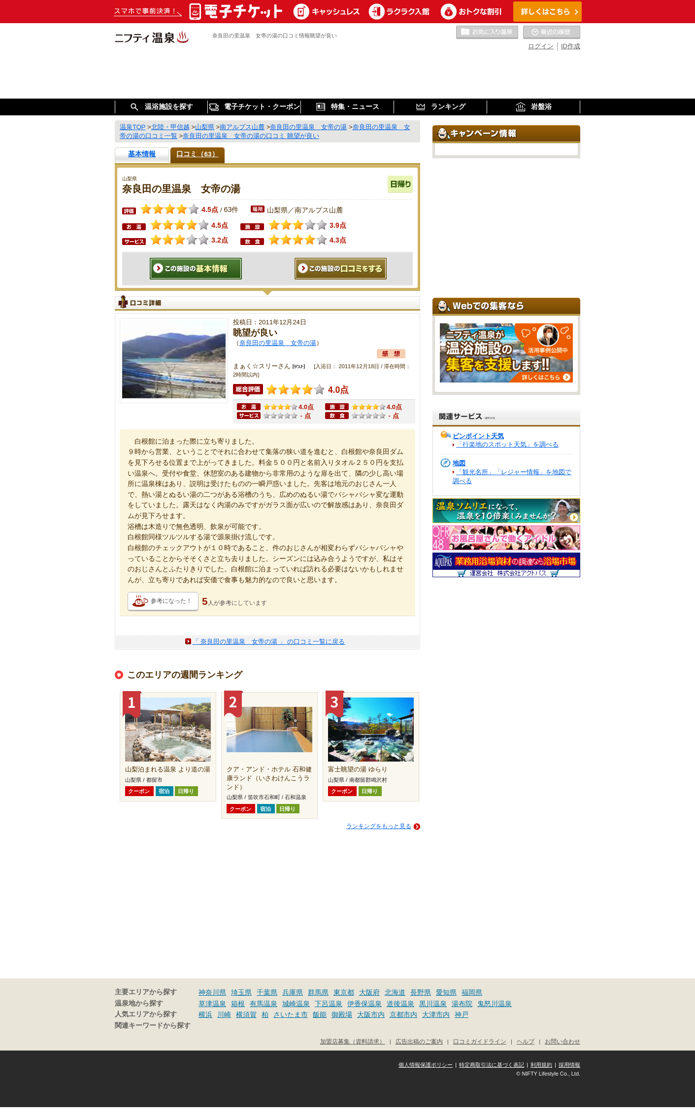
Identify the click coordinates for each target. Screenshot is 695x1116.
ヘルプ (525, 1041)
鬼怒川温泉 (494, 1004)
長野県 (420, 992)
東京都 (343, 992)
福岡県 (472, 992)
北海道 (395, 992)
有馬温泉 (263, 1004)
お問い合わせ (562, 1041)
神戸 (461, 1014)
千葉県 (267, 992)
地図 (459, 463)
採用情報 (569, 1065)
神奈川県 (212, 992)
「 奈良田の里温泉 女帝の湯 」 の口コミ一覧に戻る (269, 641)
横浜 (205, 1014)
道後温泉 (400, 1004)
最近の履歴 (551, 32)
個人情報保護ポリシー (425, 1065)
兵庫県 (292, 992)
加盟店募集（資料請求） (352, 1041)
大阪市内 (371, 1014)
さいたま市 (290, 1014)
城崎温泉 (296, 1004)
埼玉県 (241, 992)
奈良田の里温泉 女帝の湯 (277, 343)
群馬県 (318, 992)
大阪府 (369, 992)
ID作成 (570, 46)
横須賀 (246, 1014)
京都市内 (403, 1014)
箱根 (238, 1004)
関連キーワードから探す (153, 1025)
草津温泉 (212, 1004)
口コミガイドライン (479, 1041)
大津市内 (436, 1014)
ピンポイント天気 (478, 436)
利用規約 (541, 1065)
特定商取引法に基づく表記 (491, 1065)
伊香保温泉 (364, 1004)
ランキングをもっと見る (378, 826)
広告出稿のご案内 (419, 1041)
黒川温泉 (433, 1004)
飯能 (320, 1014)
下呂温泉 (328, 1004)
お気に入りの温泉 (487, 32)
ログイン (541, 46)
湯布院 (462, 1004)
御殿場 (341, 1014)
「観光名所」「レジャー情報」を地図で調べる (512, 476)
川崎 (224, 1014)
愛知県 (446, 992)
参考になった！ (171, 600)
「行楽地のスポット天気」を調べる (507, 444)
